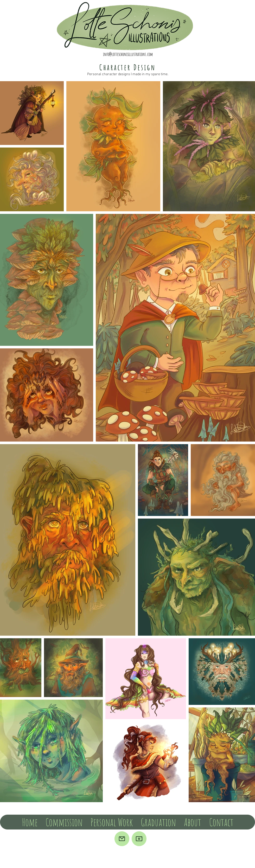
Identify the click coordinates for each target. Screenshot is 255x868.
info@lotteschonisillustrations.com (128, 54)
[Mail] (121, 838)
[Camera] (139, 838)
